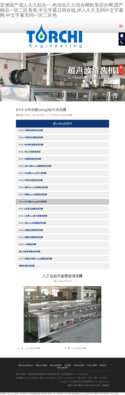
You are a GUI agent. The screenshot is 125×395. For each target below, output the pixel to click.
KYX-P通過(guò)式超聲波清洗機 (33, 194)
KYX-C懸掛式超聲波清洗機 (31, 230)
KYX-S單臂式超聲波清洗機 (31, 180)
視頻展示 (103, 365)
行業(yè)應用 (92, 365)
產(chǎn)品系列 (39, 115)
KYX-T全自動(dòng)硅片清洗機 (32, 173)
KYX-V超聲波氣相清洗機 (30, 159)
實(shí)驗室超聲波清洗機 (29, 252)
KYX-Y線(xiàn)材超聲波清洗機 (32, 223)
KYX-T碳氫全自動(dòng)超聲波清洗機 (35, 259)
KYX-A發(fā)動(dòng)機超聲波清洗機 (35, 166)
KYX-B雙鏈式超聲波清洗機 (31, 237)
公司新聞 (67, 365)
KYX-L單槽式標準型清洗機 (31, 130)
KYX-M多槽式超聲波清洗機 (31, 145)
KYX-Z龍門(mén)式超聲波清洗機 (33, 187)
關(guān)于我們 (41, 365)
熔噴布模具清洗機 (27, 266)
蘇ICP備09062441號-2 (82, 385)
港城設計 (105, 385)
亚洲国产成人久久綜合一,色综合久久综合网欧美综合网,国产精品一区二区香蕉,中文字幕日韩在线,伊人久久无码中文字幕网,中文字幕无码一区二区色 (61, 10)
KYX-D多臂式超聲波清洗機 (31, 209)
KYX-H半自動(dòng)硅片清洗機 (59, 115)
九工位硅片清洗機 (32, 348)
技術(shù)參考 (79, 365)
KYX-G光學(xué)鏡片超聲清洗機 (33, 216)
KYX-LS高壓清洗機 (27, 244)
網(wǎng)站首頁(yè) (26, 365)
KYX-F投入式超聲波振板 (30, 152)
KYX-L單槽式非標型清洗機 (31, 137)
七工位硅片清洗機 (79, 348)
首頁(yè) (28, 115)
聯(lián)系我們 (62, 368)
